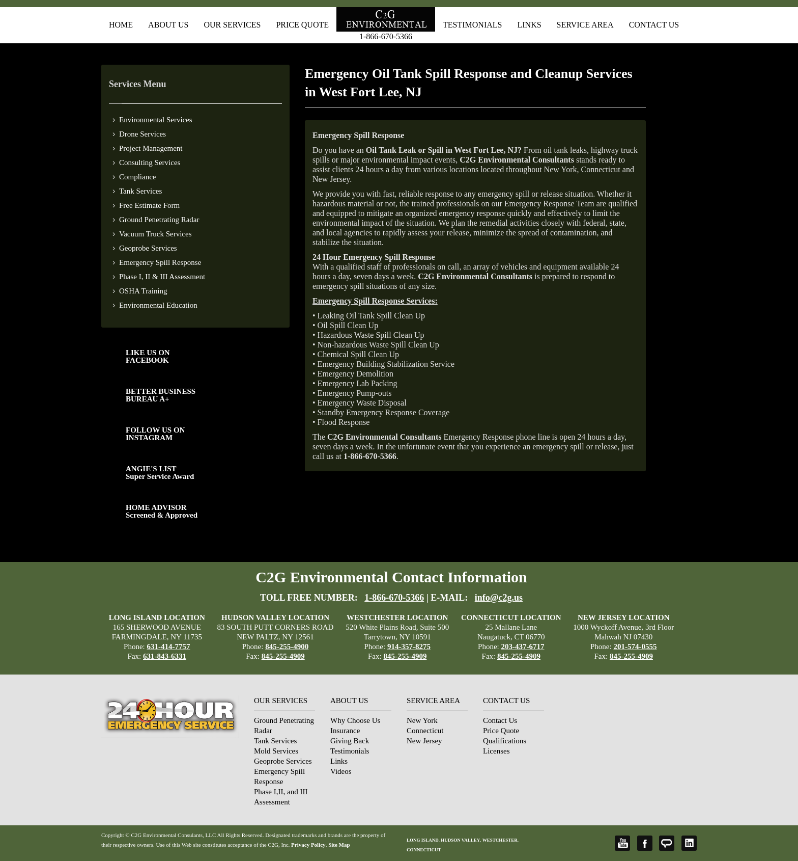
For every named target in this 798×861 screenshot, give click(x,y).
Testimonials (472, 24)
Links (529, 24)
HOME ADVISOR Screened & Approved (161, 511)
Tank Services (140, 191)
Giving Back (349, 741)
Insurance (345, 731)
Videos (341, 771)
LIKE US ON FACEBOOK (148, 356)
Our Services (232, 24)
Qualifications (504, 741)
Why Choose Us (355, 720)
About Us (168, 24)
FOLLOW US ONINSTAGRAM (155, 434)
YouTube (622, 843)
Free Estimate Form (149, 205)
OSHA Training (143, 291)
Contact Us (654, 24)
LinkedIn (689, 843)
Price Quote (302, 24)
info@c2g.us (499, 598)
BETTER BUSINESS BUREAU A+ (160, 395)
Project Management (151, 148)
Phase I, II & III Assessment (162, 277)
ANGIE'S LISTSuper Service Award (160, 472)
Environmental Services (155, 120)
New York (422, 720)
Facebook (644, 843)
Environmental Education (158, 305)
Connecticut (425, 731)
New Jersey (424, 741)
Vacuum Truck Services (155, 234)
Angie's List (666, 843)
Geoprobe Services (148, 248)
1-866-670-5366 (385, 36)
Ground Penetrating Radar (159, 220)
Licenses (496, 751)
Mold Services (276, 751)
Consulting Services (149, 162)
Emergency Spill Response (160, 262)
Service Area (585, 24)
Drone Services (142, 134)
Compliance (137, 177)
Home (121, 24)
